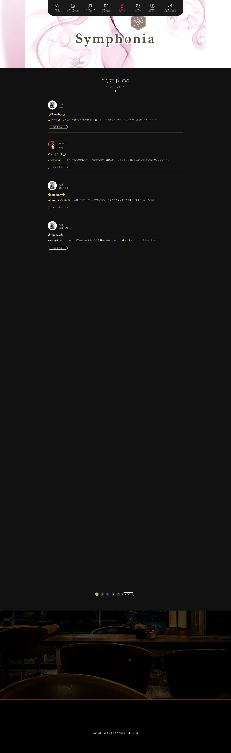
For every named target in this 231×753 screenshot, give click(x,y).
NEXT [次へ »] (127, 594)
